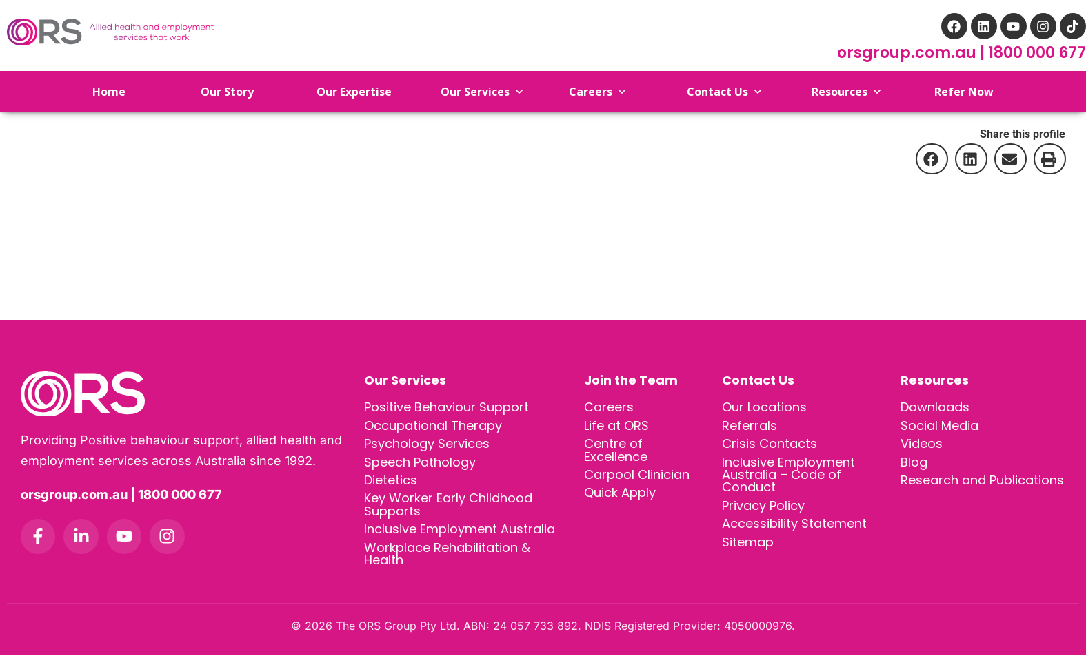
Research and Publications (982, 484)
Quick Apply (620, 498)
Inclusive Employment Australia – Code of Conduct (788, 479)
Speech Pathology (420, 465)
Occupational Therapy (433, 427)
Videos (922, 446)
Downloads (935, 407)
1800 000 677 (1037, 52)
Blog (914, 465)
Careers (609, 407)
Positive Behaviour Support (446, 407)
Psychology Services (427, 446)
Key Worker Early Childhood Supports (448, 510)
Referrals (749, 427)
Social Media (939, 427)
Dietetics (390, 484)
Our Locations (764, 407)
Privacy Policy (763, 512)
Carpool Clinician (637, 479)
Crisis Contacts (769, 446)
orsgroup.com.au (908, 52)
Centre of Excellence (615, 453)
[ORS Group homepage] (185, 393)
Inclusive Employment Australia (459, 537)
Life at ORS (616, 427)
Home (98, 91)
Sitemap (748, 551)
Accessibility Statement (794, 531)
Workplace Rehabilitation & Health (447, 563)
